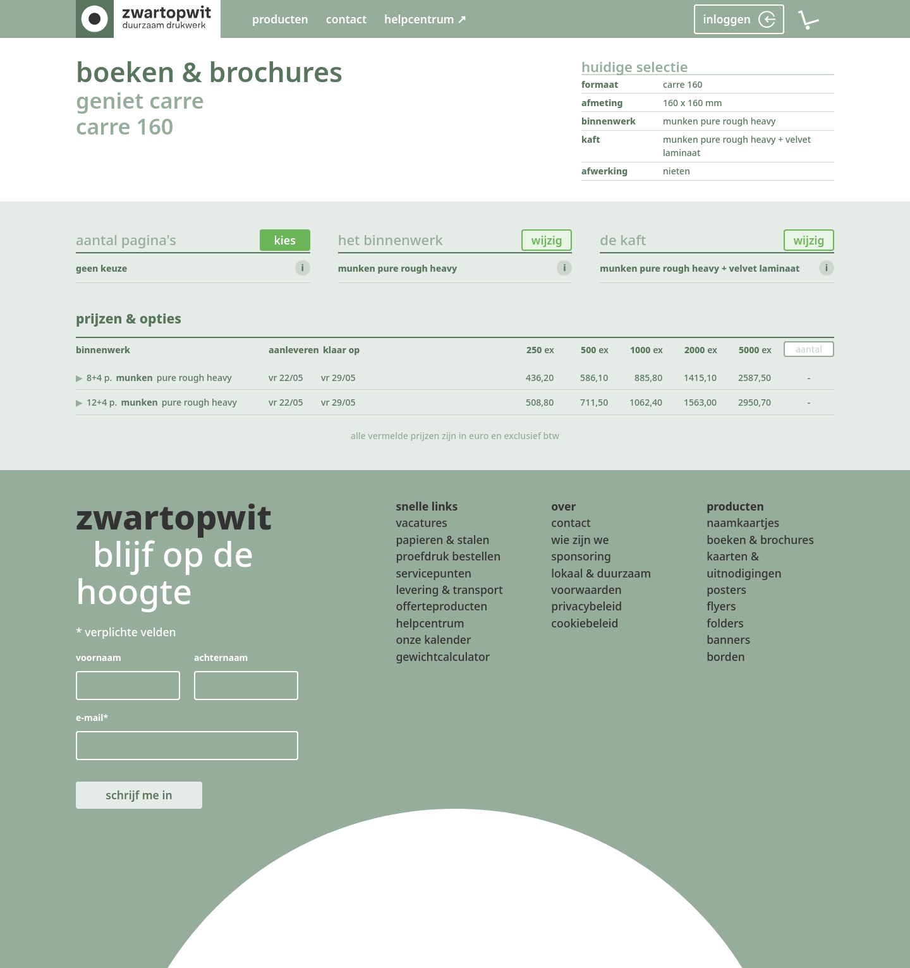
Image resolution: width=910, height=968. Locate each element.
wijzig (546, 240)
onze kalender (433, 639)
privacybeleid (586, 606)
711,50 (594, 402)
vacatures (421, 523)
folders (725, 623)
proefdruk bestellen (448, 556)
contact (346, 19)
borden (726, 656)
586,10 (594, 378)
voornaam (98, 658)
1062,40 (645, 402)
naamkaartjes (743, 523)
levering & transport (449, 589)
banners (728, 639)
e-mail (92, 718)
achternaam (221, 658)
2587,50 (754, 378)
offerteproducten (441, 606)
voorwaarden (586, 589)
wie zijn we (580, 539)
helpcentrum (430, 623)
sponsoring (581, 556)
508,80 (540, 402)
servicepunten (433, 573)
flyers (721, 606)
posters (726, 589)
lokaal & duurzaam (601, 573)
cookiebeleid (584, 623)
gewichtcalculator (443, 656)
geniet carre (140, 100)
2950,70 (754, 402)
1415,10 (700, 378)
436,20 (540, 378)
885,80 (648, 378)
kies (285, 240)
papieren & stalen (442, 539)
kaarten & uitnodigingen (744, 564)
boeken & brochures (209, 71)
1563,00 (700, 402)
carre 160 (124, 126)
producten (280, 19)
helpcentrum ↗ (425, 19)
